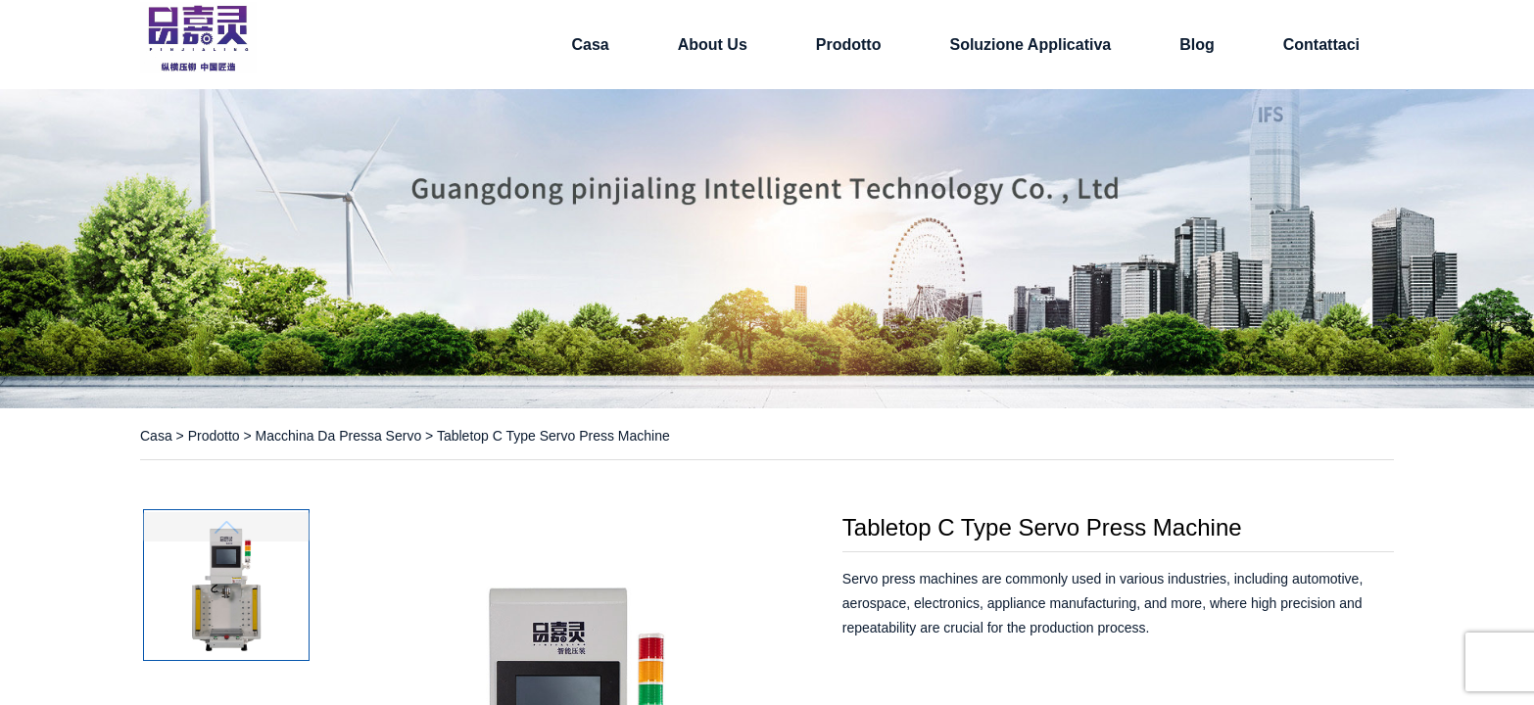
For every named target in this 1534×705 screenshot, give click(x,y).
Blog (1197, 44)
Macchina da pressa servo (339, 436)
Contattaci (1321, 44)
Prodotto (849, 44)
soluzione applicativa (1030, 44)
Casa (589, 44)
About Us (712, 44)
